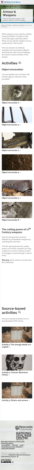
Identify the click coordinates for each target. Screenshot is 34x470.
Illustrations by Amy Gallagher (12, 447)
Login (22, 445)
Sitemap (15, 445)
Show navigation (31, 2)
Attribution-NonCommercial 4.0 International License (15, 455)
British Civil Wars (12, 2)
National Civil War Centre (24, 436)
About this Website (8, 448)
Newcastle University (24, 428)
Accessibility (5, 445)
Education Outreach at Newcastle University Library (13, 442)
